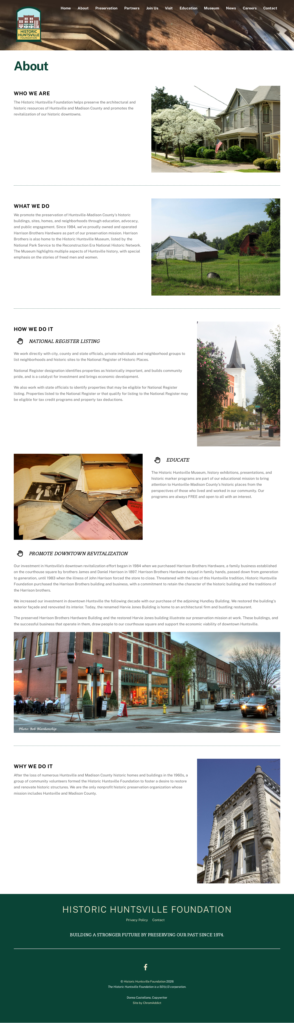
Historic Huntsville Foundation (145, 981)
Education (188, 8)
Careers (250, 8)
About (83, 8)
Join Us (152, 8)
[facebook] (146, 967)
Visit (169, 8)
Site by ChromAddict (147, 1003)
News (231, 8)
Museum (211, 8)
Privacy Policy (137, 920)
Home (66, 8)
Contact (270, 8)
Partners (131, 8)
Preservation (106, 8)
